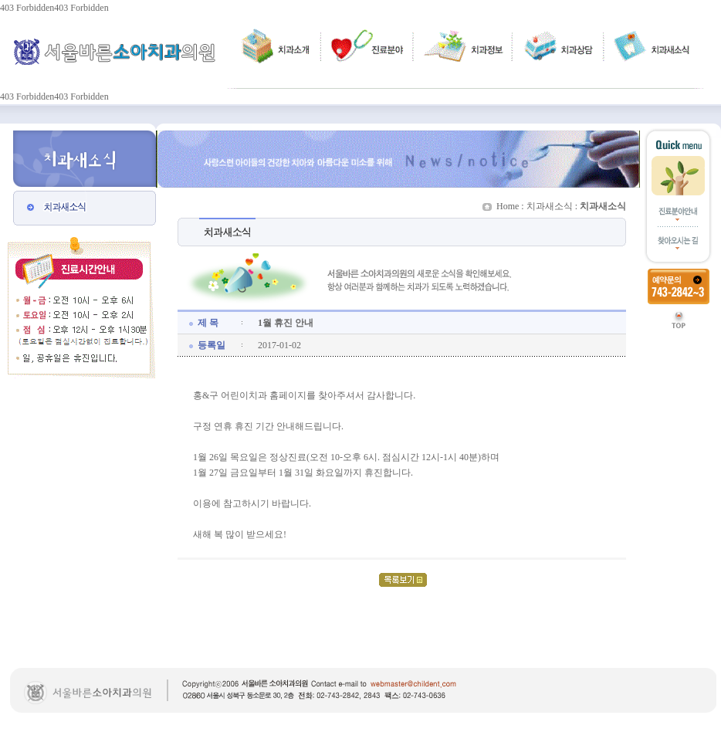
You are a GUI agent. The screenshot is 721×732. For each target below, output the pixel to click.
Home (507, 206)
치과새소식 (549, 206)
